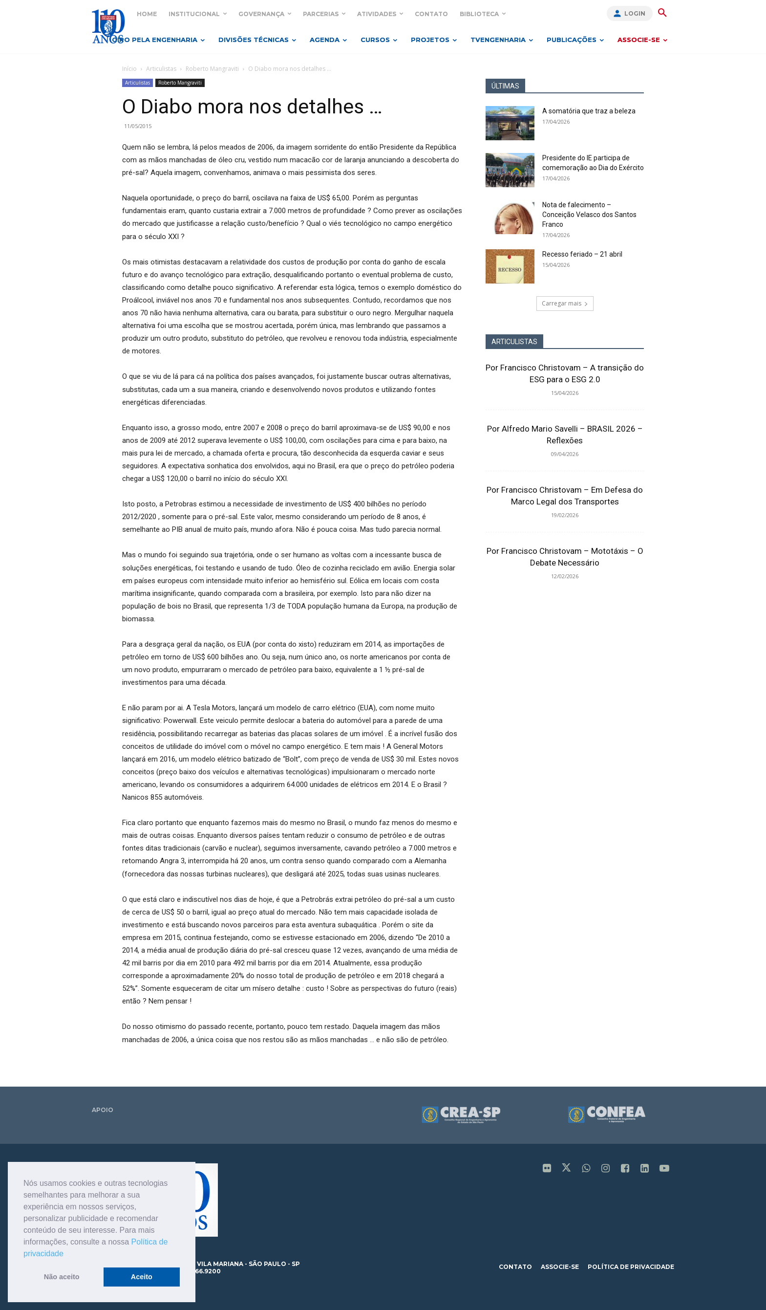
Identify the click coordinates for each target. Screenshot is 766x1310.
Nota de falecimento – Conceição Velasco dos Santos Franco (589, 214)
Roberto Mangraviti (212, 69)
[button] (66, 1254)
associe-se (560, 1266)
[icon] (547, 1169)
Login (634, 13)
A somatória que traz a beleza (589, 111)
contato (515, 1266)
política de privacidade (631, 1266)
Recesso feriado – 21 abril (582, 254)
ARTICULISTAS (514, 342)
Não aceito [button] (62, 1277)
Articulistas (161, 69)
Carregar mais (565, 303)
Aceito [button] (141, 1277)
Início (129, 69)
